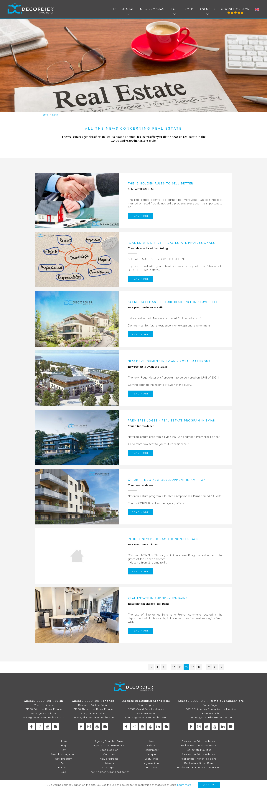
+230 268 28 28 (146, 713)
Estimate (63, 767)
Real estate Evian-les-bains (198, 741)
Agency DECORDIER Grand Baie (146, 701)
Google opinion (235, 9)
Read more (140, 215)
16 (193, 667)
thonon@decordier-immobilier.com (93, 717)
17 (199, 667)
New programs (109, 758)
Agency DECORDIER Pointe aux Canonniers (211, 701)
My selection (151, 763)
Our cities (109, 754)
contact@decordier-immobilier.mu (146, 717)
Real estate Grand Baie (198, 763)
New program (152, 9)
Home (63, 741)
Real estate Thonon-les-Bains (198, 745)
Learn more (184, 784)
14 (180, 667)
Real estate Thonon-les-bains (198, 758)
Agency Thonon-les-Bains (109, 745)
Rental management (63, 754)
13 (173, 667)
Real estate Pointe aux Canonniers (198, 767)
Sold (189, 9)
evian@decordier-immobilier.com (43, 717)
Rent (63, 749)
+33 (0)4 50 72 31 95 (93, 713)
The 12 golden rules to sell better (109, 772)
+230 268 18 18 (211, 713)
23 (208, 667)
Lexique (151, 754)
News (151, 741)
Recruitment (151, 749)
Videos (151, 745)
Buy (113, 9)
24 (215, 667)
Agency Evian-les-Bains (109, 741)
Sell (64, 772)
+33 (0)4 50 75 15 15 (43, 713)
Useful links (151, 758)
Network (109, 763)
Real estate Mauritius (198, 749)
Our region (109, 767)
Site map (151, 767)
